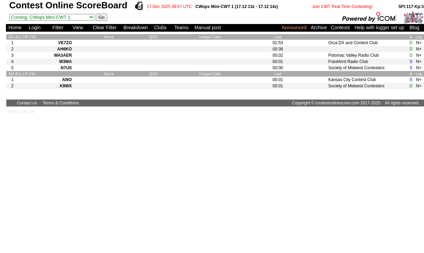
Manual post (208, 27)
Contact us (27, 103)
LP (25, 74)
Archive (319, 27)
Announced (294, 27)
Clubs (160, 27)
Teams (181, 27)
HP (25, 37)
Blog (414, 27)
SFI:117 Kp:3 (411, 6)
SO (11, 37)
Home (15, 27)
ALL (18, 37)
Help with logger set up (379, 27)
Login (35, 27)
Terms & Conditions (61, 103)
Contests (340, 27)
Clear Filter (105, 27)
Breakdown (136, 27)
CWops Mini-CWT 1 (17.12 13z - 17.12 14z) (237, 6)
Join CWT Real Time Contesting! (342, 6)
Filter (58, 27)
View (78, 27)
